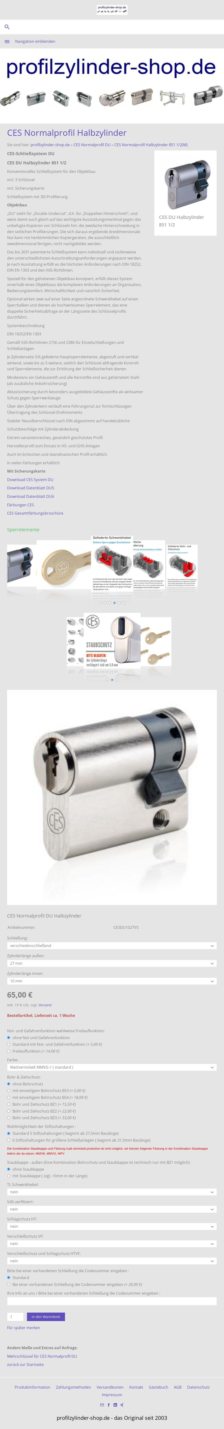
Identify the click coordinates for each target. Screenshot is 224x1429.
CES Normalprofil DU (92, 144)
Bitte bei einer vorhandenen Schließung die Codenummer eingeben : (68, 1270)
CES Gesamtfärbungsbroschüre (35, 513)
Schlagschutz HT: (22, 1219)
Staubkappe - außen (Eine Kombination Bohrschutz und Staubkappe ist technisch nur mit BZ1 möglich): (98, 1162)
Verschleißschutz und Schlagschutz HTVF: (44, 1253)
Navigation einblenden (35, 41)
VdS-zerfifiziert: (20, 1201)
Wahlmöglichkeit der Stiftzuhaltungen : (41, 1126)
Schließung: (17, 938)
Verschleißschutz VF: (25, 1236)
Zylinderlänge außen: (25, 955)
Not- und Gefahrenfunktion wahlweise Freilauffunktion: (56, 1030)
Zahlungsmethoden (73, 1387)
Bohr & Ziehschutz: (24, 1077)
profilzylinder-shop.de (50, 144)
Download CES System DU (30, 479)
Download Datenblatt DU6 (30, 496)
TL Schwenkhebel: (23, 1184)
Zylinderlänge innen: (25, 973)
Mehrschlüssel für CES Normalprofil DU (42, 1356)
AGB (177, 1387)
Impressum (112, 1394)
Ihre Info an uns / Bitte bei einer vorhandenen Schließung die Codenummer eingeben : (83, 1293)
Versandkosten (110, 1387)
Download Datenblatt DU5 (30, 488)
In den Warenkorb (46, 1316)
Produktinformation (32, 1387)
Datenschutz (198, 1387)
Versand (45, 1005)
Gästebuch (158, 1387)
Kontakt (136, 1387)
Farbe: (12, 1059)
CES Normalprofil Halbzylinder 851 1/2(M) (151, 144)
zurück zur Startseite (25, 1364)
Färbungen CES (20, 505)
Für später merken (23, 1327)
